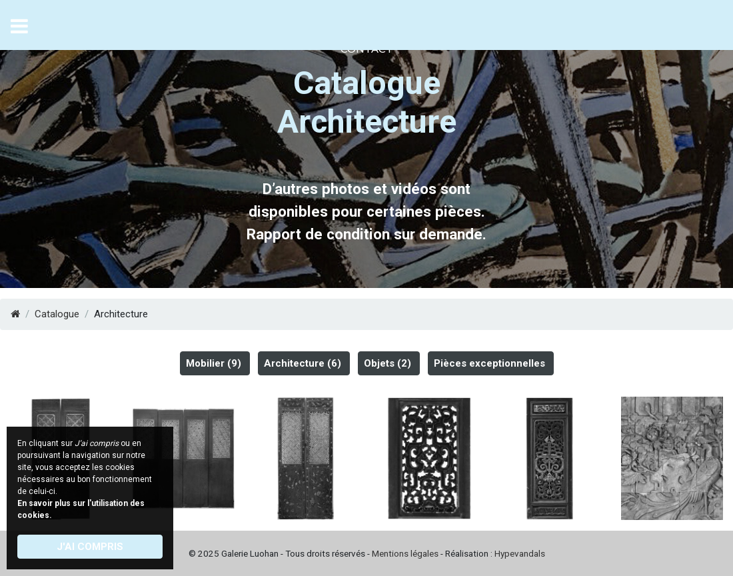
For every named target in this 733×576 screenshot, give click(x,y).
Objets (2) (387, 363)
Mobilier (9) (213, 363)
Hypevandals (519, 553)
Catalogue (57, 314)
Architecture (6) (302, 363)
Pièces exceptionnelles (489, 363)
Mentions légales (405, 553)
